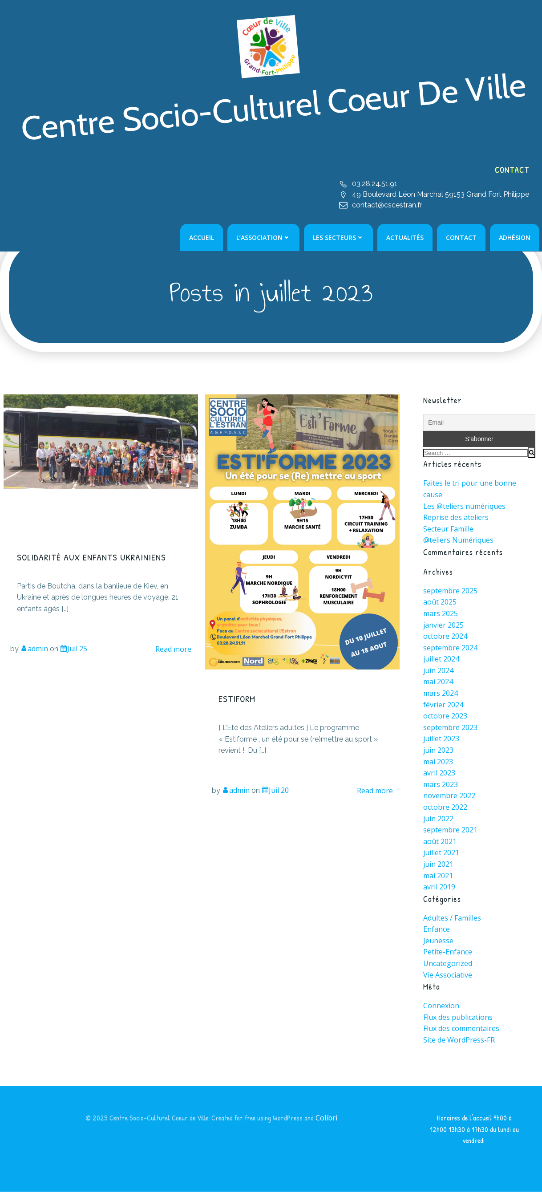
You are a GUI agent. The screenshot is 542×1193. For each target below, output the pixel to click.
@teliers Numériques (458, 541)
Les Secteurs (338, 238)
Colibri (327, 1119)
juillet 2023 (441, 739)
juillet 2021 (441, 853)
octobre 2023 (445, 717)
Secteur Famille (448, 530)
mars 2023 (440, 785)
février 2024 (443, 705)
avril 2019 (439, 888)
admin (34, 650)
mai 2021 (438, 876)
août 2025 (440, 603)
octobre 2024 (445, 637)
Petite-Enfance (447, 953)
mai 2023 (438, 762)
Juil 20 (275, 791)
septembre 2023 (450, 728)
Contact (461, 238)
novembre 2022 (449, 796)
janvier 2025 (443, 626)
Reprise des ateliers (456, 518)
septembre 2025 (450, 591)
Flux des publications (458, 1018)
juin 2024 (438, 671)
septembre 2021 (450, 831)
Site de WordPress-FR (459, 1041)
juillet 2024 (441, 660)
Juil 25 (73, 650)
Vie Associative (447, 976)
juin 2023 (438, 751)
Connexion (441, 1006)
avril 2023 (439, 774)
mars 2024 (440, 694)
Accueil (202, 238)
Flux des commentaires (461, 1029)
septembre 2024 (450, 648)
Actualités (405, 238)
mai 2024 (438, 682)
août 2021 (440, 842)
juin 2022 (438, 819)
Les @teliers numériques (464, 507)
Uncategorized (447, 964)
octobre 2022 (445, 808)
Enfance (436, 930)
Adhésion (515, 238)
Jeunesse (438, 941)
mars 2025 (440, 614)
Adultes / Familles (452, 919)
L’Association (264, 238)
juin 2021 (438, 865)
